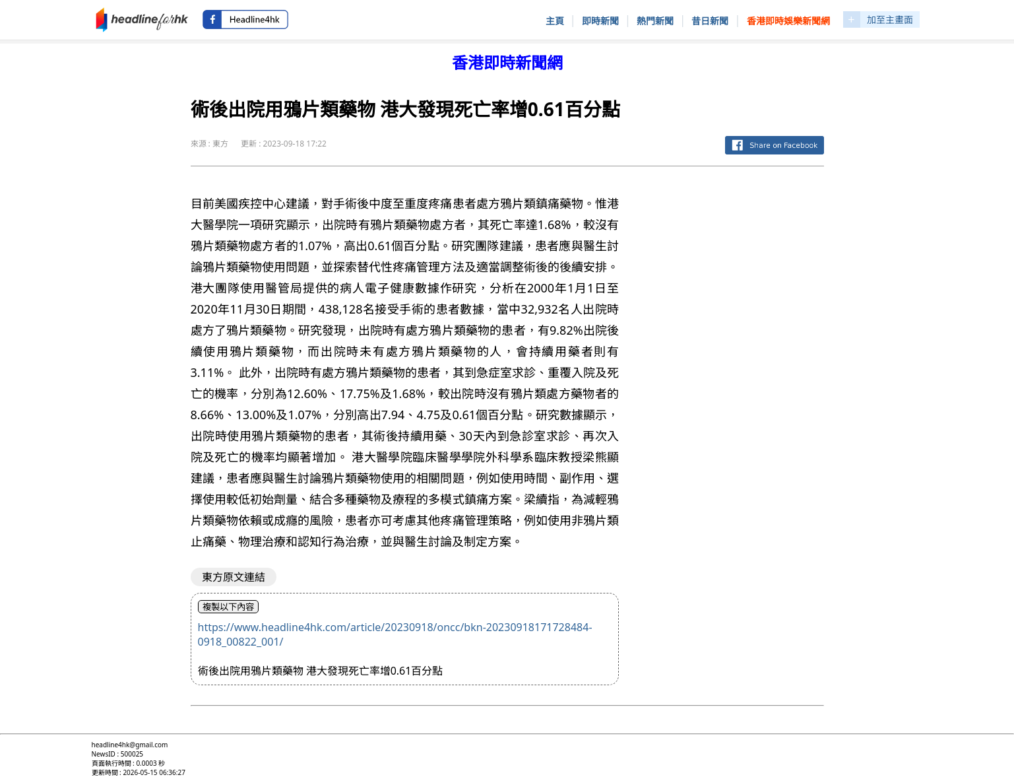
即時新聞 (600, 21)
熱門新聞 (655, 21)
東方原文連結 (233, 577)
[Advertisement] (731, 375)
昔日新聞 (709, 21)
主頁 (555, 21)
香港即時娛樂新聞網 (788, 21)
